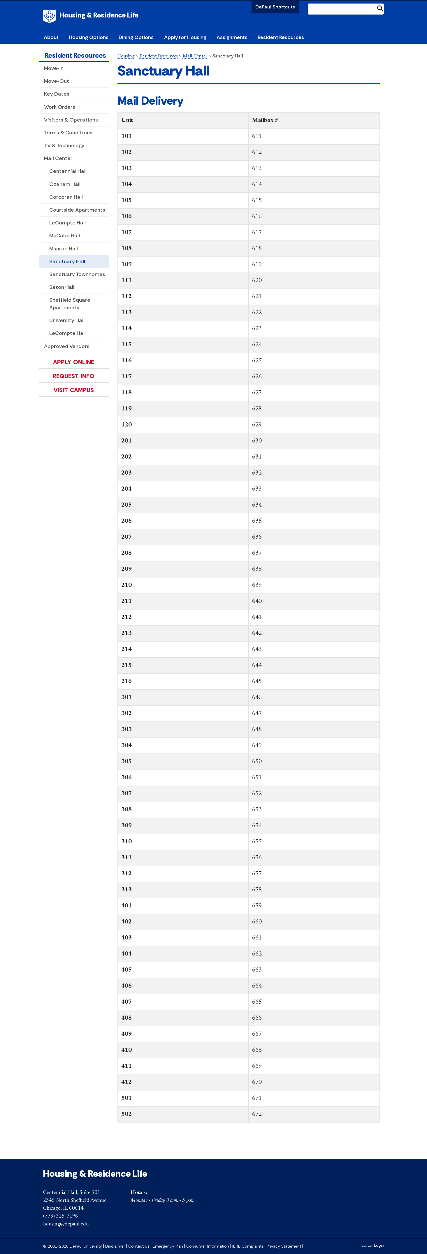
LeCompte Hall (67, 222)
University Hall (67, 320)
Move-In (54, 68)
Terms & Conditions (68, 132)
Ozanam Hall (64, 184)
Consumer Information (207, 1246)
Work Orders (59, 106)
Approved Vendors (66, 346)
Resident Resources (75, 55)
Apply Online (73, 362)
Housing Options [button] (88, 37)
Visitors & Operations (71, 119)
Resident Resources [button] (281, 37)
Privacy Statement (284, 1246)
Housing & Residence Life (98, 15)
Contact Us (139, 1246)
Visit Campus (74, 390)
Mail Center (58, 158)
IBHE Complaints (247, 1246)
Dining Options (136, 37)
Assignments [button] (232, 37)
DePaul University (50, 16)
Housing (126, 56)
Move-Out (56, 81)
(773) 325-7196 (60, 1216)
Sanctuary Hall (67, 261)
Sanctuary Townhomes (77, 274)
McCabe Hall (64, 235)
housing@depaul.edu (66, 1224)
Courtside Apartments (77, 209)
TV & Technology (64, 145)
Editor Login (372, 1245)
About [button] (51, 37)
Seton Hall (61, 287)
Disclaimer (115, 1246)
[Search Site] (346, 9)
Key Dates (56, 93)
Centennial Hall (68, 171)
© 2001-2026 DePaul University (72, 1246)
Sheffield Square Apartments (69, 303)
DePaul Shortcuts (275, 7)
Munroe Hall (63, 248)
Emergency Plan (168, 1246)
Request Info (73, 376)
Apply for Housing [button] (185, 37)
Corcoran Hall (66, 197)
